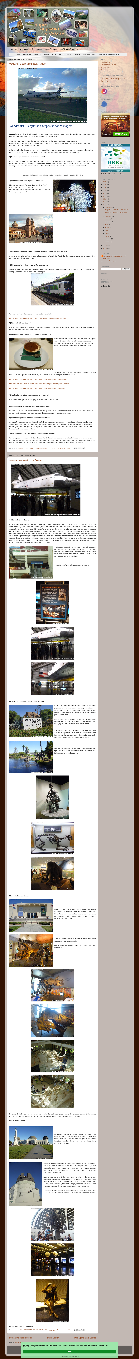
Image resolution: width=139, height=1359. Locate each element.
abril (106, 233)
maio (107, 230)
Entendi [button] (111, 1350)
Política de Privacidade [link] (35, 1351)
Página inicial (53, 1338)
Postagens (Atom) (21, 1342)
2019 (105, 196)
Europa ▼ (46, 54)
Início (18, 54)
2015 (105, 245)
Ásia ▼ (54, 54)
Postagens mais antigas (85, 1338)
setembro (108, 222)
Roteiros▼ (69, 54)
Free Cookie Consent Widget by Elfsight (69, 1356)
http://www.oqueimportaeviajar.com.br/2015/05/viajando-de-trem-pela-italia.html (37, 318)
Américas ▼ (37, 54)
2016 (105, 205)
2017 (105, 202)
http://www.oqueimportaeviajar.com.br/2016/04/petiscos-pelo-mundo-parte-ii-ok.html (39, 384)
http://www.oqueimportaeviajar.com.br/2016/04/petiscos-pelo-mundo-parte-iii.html (38, 388)
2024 (105, 184)
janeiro (107, 242)
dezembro (108, 207)
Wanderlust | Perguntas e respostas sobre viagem (40, 126)
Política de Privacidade (108, 65)
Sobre (103, 70)
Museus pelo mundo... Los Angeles (25, 460)
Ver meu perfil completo (108, 261)
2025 (105, 182)
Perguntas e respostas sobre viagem (27, 64)
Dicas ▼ (77, 54)
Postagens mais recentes (20, 1338)
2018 (105, 199)
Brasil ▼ (61, 54)
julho (106, 225)
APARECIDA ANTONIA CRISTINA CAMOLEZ (114, 257)
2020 (105, 193)
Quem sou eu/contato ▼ (90, 54)
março (107, 236)
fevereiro (108, 239)
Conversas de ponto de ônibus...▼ (109, 54)
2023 (105, 187)
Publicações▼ (27, 54)
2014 (105, 248)
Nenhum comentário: (64, 448)
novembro (108, 216)
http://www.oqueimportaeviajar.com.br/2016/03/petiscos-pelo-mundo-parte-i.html (37, 379)
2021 (105, 190)
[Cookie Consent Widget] (69, 1352)
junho (107, 227)
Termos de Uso (106, 67)
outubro (107, 219)
